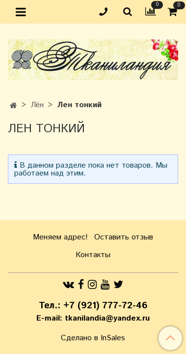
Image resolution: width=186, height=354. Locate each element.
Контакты (93, 255)
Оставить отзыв (123, 237)
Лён (37, 105)
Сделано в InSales (93, 338)
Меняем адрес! (60, 237)
